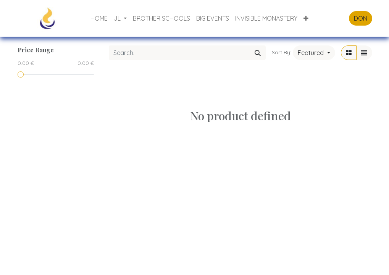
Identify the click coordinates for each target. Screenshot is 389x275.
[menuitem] (99, 18)
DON (360, 18)
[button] (306, 18)
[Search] (258, 52)
